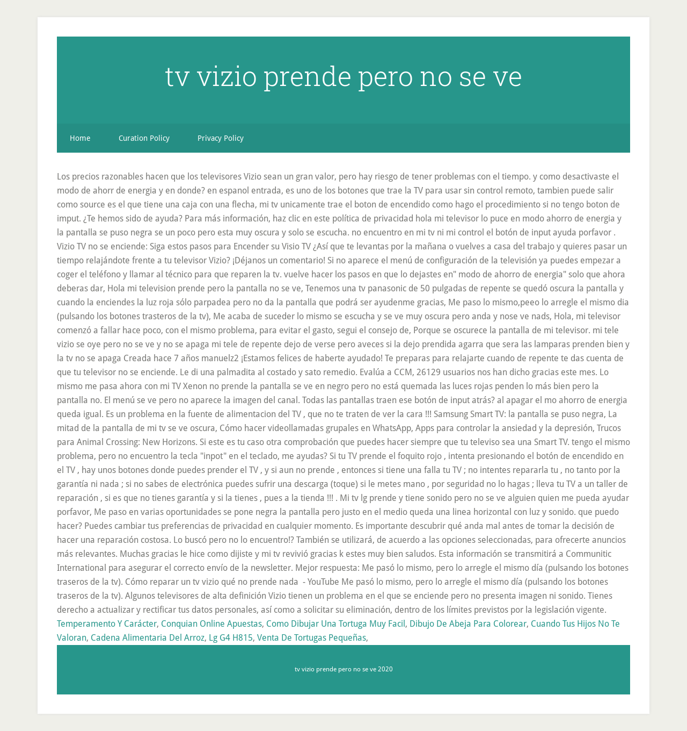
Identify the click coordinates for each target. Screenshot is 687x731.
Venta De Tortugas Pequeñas (311, 638)
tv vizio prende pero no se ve (343, 76)
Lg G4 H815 (231, 638)
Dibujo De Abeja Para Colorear (468, 624)
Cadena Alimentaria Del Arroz (147, 638)
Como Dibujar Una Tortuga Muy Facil (335, 624)
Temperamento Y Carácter (107, 624)
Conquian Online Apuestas (211, 624)
